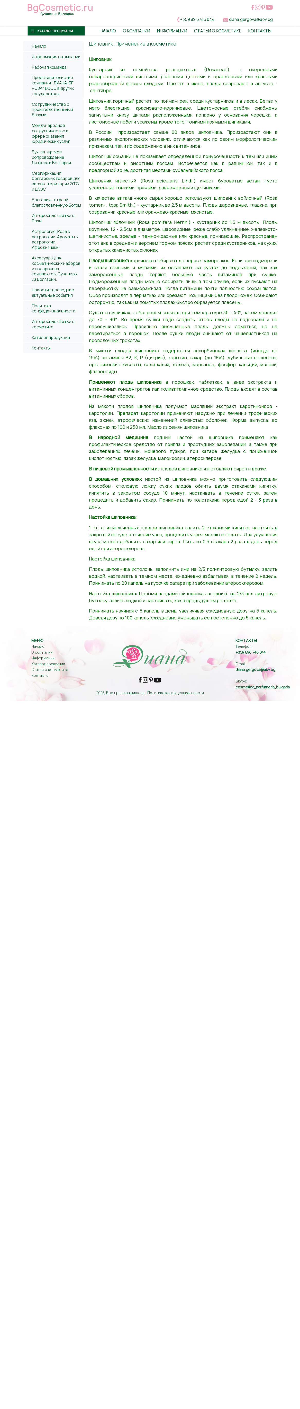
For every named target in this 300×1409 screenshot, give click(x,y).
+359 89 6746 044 (197, 19)
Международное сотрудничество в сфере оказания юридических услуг (51, 133)
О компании (41, 652)
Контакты (259, 31)
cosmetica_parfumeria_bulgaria (262, 687)
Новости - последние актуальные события (53, 292)
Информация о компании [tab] (52, 56)
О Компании (136, 31)
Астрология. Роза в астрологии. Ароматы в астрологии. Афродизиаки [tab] (51, 239)
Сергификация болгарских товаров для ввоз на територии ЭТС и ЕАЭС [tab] (52, 181)
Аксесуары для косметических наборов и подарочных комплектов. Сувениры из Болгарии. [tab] (52, 268)
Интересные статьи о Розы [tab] (50, 218)
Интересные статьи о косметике (53, 324)
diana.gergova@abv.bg (251, 19)
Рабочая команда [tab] (46, 67)
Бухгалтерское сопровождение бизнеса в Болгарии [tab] (48, 157)
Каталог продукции (51, 337)
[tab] (53, 46)
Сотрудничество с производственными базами (52, 109)
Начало (107, 31)
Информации (172, 31)
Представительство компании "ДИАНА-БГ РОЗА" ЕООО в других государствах (53, 85)
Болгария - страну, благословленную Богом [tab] (53, 202)
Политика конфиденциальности (53, 308)
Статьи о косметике (217, 31)
